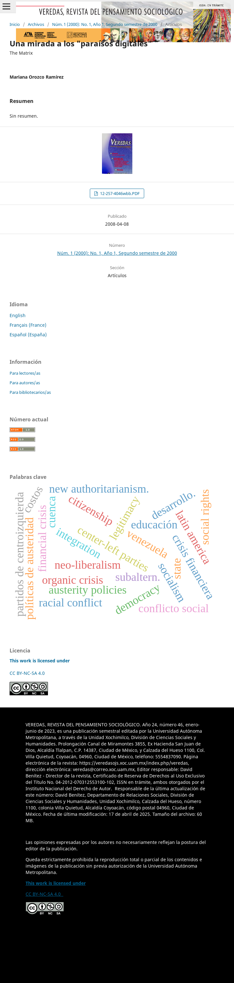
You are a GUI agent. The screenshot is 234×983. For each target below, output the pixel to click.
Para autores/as (25, 383)
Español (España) (28, 335)
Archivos (36, 24)
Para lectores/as (25, 373)
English (18, 315)
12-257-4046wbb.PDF (119, 193)
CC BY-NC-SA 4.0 (28, 673)
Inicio (15, 24)
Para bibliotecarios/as (30, 392)
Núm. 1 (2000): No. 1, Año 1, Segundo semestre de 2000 (104, 24)
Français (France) (28, 325)
